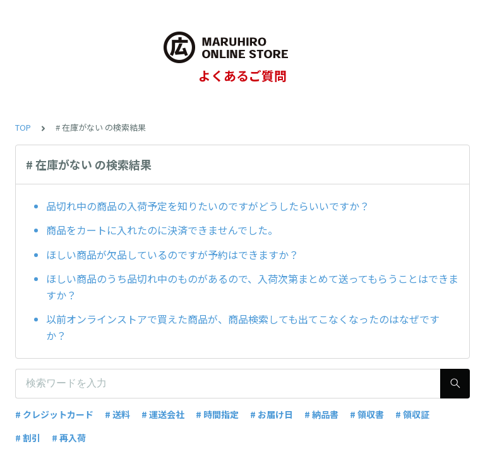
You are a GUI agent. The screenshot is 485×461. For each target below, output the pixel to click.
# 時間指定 (217, 414)
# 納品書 (321, 414)
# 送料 (117, 414)
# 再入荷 (69, 437)
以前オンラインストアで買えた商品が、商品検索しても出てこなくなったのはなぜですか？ (243, 327)
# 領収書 (367, 414)
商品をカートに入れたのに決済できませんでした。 (162, 229)
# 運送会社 (162, 414)
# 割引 (27, 437)
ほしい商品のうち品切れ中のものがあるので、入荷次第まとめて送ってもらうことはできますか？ (252, 286)
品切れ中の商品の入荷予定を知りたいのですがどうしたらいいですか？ (207, 205)
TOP (23, 127)
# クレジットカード (54, 414)
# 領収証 (412, 414)
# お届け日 (271, 414)
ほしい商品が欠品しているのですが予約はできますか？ (172, 254)
